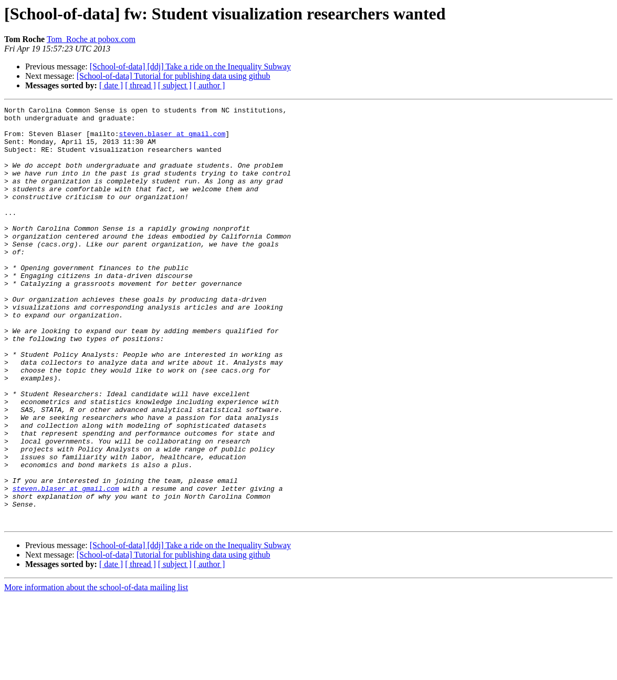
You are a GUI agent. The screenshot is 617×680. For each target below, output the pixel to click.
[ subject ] (175, 85)
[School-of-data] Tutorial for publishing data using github (173, 75)
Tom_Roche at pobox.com (91, 39)
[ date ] (111, 85)
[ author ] (209, 85)
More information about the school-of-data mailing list (96, 670)
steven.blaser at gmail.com (172, 140)
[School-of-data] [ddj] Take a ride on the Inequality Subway (190, 66)
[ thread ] (140, 85)
